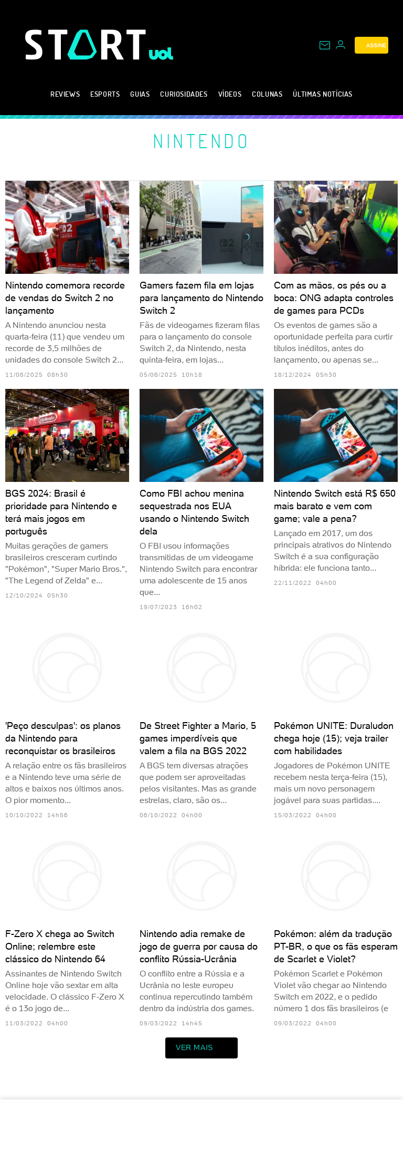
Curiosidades (183, 94)
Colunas (267, 94)
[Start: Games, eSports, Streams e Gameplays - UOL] (87, 44)
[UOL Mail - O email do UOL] (325, 45)
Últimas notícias (323, 94)
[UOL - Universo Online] (161, 53)
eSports (105, 94)
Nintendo (201, 141)
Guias (140, 94)
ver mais (201, 1048)
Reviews (65, 94)
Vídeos (230, 94)
